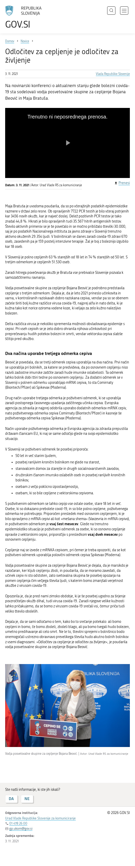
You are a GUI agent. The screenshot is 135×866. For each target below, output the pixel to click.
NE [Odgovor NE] (27, 798)
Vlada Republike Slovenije (113, 74)
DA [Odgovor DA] (11, 798)
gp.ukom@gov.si (20, 828)
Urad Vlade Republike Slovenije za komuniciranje (40, 818)
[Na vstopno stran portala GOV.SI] (25, 17)
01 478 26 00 (18, 823)
